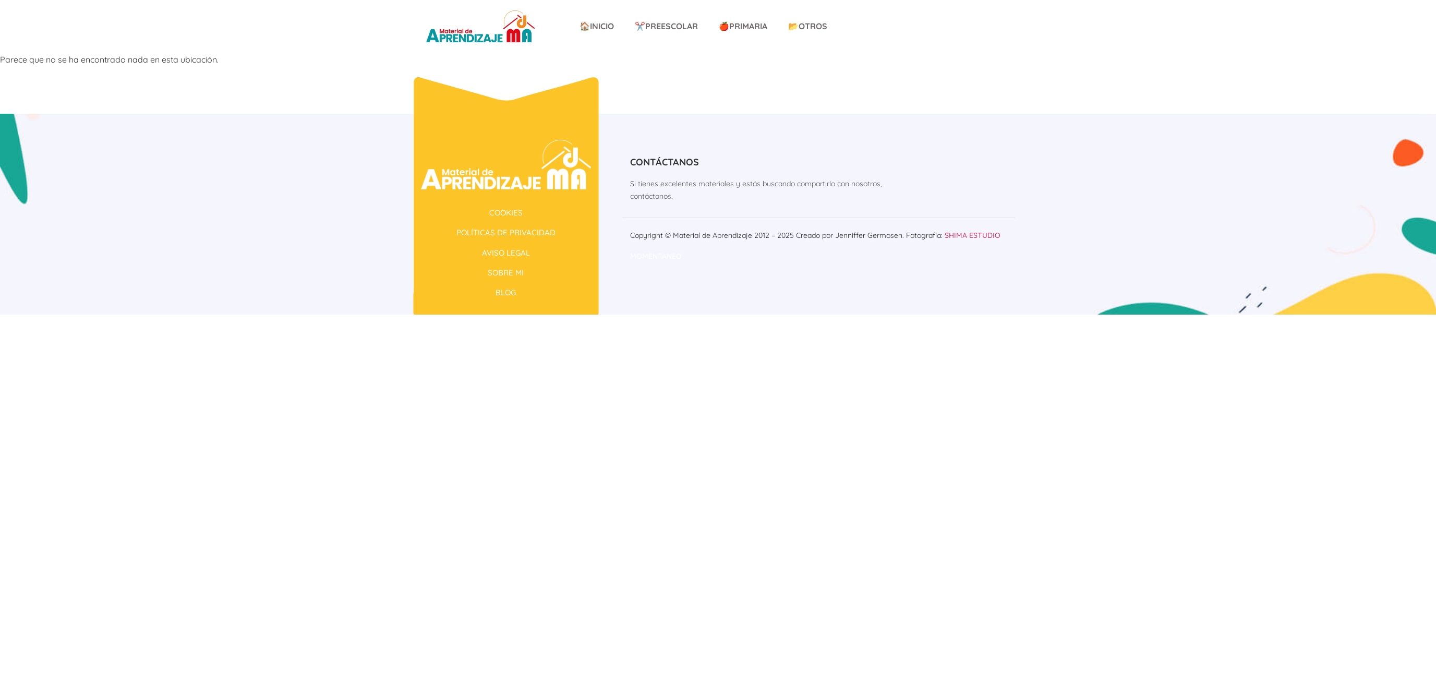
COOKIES (506, 213)
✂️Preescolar (666, 26)
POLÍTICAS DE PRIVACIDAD (506, 232)
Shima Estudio (972, 235)
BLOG (506, 292)
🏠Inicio (597, 26)
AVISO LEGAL (506, 253)
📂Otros (807, 26)
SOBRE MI (506, 273)
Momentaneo (656, 256)
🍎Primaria (743, 26)
